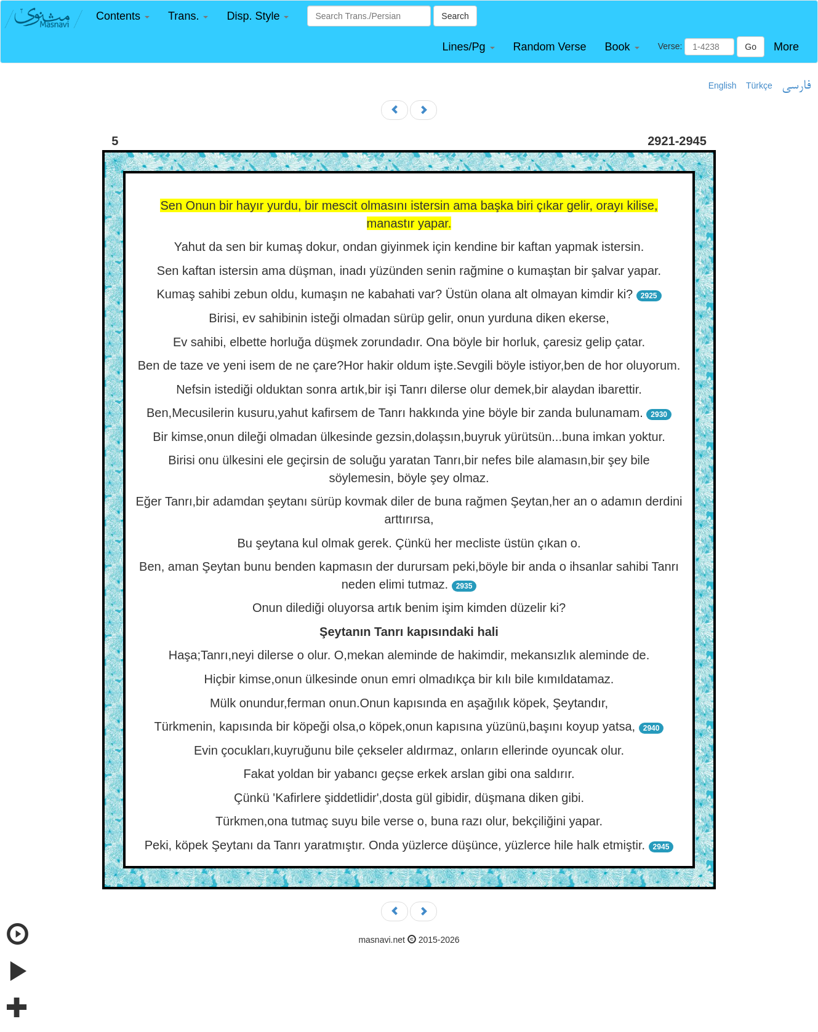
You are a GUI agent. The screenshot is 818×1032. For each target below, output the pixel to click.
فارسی (796, 86)
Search (454, 16)
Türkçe (759, 85)
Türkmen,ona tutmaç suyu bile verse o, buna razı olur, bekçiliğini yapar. (409, 821)
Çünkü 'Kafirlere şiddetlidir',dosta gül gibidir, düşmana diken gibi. (409, 797)
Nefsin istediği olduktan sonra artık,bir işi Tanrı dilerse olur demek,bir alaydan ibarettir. (409, 389)
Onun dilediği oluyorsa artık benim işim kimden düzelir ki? (409, 607)
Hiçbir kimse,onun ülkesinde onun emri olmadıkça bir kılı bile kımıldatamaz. (409, 679)
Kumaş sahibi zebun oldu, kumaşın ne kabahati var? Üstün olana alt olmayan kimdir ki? (394, 294)
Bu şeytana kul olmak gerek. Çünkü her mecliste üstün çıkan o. (408, 543)
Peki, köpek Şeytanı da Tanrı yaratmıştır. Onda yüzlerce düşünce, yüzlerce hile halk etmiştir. (395, 845)
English (722, 85)
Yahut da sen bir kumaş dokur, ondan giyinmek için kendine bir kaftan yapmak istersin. (409, 246)
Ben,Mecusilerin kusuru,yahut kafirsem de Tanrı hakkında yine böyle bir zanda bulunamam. (394, 412)
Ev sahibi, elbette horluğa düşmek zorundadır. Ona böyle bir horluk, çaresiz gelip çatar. (409, 342)
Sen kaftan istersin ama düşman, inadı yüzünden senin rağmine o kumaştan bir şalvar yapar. (409, 270)
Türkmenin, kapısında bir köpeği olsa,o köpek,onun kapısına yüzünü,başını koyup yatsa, (395, 726)
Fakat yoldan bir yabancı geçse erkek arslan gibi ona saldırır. (408, 773)
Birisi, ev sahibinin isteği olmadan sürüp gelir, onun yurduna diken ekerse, (409, 318)
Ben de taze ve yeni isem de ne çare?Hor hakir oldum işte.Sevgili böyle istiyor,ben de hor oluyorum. (409, 365)
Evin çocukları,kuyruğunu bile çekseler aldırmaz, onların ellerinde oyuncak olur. (409, 750)
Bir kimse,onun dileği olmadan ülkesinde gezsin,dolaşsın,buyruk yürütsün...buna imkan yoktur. (409, 436)
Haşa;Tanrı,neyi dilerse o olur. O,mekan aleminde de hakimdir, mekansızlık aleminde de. (409, 655)
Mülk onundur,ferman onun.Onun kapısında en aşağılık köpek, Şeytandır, (409, 703)
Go (750, 47)
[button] (123, 16)
